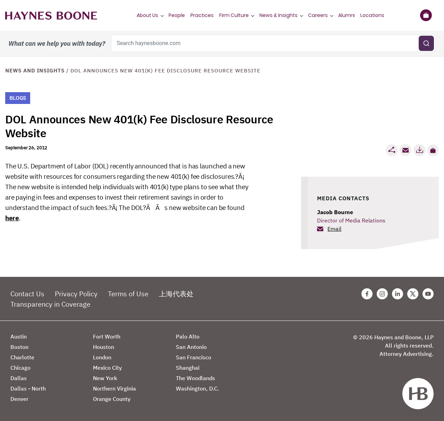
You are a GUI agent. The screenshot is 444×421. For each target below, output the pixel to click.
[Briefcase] (426, 15)
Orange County (111, 398)
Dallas (18, 378)
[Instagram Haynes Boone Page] (382, 293)
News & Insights (278, 15)
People (177, 15)
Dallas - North (28, 388)
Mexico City (107, 367)
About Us (147, 15)
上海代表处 (176, 293)
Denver (19, 398)
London (102, 357)
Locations (372, 15)
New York (105, 378)
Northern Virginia (114, 388)
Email (334, 228)
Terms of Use (128, 293)
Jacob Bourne (335, 212)
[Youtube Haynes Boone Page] (428, 293)
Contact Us (27, 293)
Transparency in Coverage (50, 304)
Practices (202, 15)
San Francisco (193, 357)
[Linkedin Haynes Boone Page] (397, 293)
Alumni (346, 15)
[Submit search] (426, 43)
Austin (18, 336)
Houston (103, 346)
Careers (318, 15)
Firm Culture (234, 15)
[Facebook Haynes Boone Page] (367, 293)
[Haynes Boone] (51, 15)
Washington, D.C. (197, 388)
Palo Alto (187, 336)
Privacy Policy (76, 293)
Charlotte (22, 357)
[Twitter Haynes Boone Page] (412, 293)
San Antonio (191, 346)
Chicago (20, 367)
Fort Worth (106, 336)
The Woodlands (195, 378)
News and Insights (35, 70)
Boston (19, 346)
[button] (433, 150)
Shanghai (187, 367)
